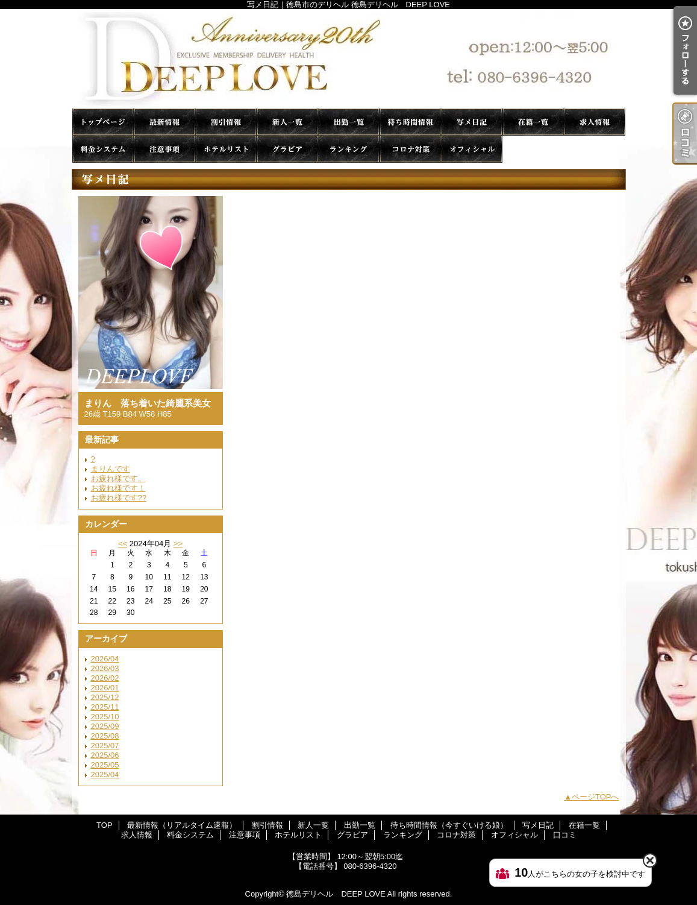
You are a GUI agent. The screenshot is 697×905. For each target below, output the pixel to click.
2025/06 (105, 755)
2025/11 (105, 706)
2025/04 (105, 774)
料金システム (103, 149)
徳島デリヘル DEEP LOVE (335, 893)
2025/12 (105, 697)
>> (178, 543)
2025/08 (105, 735)
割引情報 (226, 122)
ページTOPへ (595, 796)
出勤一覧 (349, 122)
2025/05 (105, 764)
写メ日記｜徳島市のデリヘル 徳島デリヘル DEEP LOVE (349, 59)
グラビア (287, 149)
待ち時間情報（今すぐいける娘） (410, 122)
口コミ (533, 149)
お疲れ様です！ (118, 488)
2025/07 (105, 745)
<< (122, 543)
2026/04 (105, 658)
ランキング (349, 149)
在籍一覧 (533, 122)
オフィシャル (471, 149)
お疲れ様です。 (118, 478)
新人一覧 (287, 122)
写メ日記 (471, 122)
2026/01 (105, 687)
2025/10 (105, 716)
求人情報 (594, 122)
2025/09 (105, 726)
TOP (103, 122)
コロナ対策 (410, 149)
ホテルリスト (226, 149)
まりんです (110, 468)
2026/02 (105, 678)
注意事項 (164, 149)
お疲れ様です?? (118, 497)
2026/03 (105, 668)
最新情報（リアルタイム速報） (164, 122)
